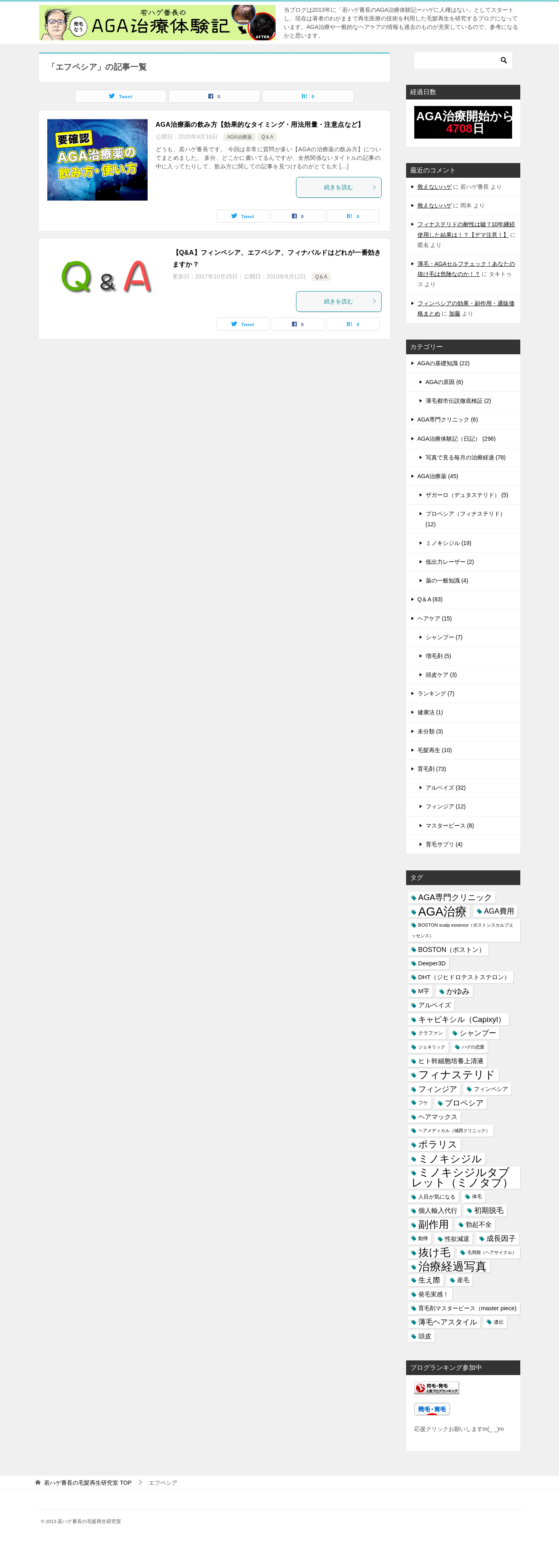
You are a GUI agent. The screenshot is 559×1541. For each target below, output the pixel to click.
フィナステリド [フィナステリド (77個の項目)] (456, 1075)
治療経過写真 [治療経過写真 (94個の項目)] (452, 1266)
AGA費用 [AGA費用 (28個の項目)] (499, 911)
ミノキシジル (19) (449, 543)
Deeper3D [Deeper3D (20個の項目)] (432, 963)
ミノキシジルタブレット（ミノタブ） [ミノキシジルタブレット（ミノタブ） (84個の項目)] (462, 1178)
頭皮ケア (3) (441, 674)
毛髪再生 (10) (435, 750)
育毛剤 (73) (432, 769)
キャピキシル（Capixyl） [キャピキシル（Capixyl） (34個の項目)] (462, 1019)
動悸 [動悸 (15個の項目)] (423, 1238)
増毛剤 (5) (438, 656)
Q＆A (267, 137)
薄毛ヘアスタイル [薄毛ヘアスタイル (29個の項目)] (447, 1322)
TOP (87, 1482)
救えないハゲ (435, 186)
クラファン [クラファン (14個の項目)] (430, 1033)
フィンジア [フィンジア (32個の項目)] (437, 1089)
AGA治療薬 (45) (438, 476)
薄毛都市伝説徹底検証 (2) (458, 400)
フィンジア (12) (446, 806)
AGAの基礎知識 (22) (444, 363)
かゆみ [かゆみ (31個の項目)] (458, 991)
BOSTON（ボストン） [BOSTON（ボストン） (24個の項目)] (452, 949)
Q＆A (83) (430, 599)
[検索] (463, 60)
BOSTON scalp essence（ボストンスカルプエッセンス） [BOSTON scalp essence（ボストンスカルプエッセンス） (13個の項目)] (462, 930)
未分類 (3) (430, 731)
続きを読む (350, 187)
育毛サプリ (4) (444, 844)
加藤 (454, 313)
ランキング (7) (436, 693)
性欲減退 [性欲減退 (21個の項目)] (457, 1238)
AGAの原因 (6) (445, 382)
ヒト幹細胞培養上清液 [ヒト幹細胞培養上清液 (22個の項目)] (451, 1061)
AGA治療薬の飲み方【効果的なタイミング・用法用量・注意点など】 (260, 124)
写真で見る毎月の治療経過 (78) (466, 457)
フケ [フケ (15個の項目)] (423, 1103)
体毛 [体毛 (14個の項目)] (477, 1196)
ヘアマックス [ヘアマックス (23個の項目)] (437, 1116)
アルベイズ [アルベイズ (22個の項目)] (434, 1005)
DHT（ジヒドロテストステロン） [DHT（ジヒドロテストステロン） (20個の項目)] (464, 977)
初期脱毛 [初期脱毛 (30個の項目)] (489, 1210)
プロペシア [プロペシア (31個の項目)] (464, 1103)
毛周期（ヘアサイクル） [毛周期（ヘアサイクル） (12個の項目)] (492, 1252)
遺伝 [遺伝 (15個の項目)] (499, 1322)
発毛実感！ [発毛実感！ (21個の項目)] (433, 1294)
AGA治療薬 (239, 137)
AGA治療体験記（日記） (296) (457, 438)
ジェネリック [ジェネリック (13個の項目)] (431, 1046)
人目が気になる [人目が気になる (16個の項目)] (436, 1197)
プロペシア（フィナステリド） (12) (466, 518)
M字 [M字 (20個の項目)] (423, 991)
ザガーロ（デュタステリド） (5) (467, 495)
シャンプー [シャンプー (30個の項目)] (478, 1033)
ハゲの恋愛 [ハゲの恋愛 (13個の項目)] (473, 1046)
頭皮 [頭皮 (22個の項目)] (424, 1336)
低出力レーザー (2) (450, 562)
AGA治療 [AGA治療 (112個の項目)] (442, 911)
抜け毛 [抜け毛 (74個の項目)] (434, 1252)
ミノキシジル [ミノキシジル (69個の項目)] (450, 1158)
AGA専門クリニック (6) (448, 419)
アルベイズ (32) (446, 787)
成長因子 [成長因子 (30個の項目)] (501, 1238)
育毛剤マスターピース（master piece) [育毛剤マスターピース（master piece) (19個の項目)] (467, 1308)
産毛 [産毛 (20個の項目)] (463, 1280)
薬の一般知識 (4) (447, 580)
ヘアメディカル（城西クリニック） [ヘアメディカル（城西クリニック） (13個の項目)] (454, 1130)
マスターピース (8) (450, 825)
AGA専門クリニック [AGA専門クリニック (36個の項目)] (455, 897)
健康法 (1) (430, 712)
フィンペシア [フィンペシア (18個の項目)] (491, 1089)
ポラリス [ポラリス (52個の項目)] (437, 1144)
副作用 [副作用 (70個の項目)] (433, 1224)
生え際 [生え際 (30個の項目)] (429, 1280)
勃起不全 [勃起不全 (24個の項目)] (479, 1224)
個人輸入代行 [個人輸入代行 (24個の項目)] (437, 1210)
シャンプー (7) (444, 637)
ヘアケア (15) (435, 618)
